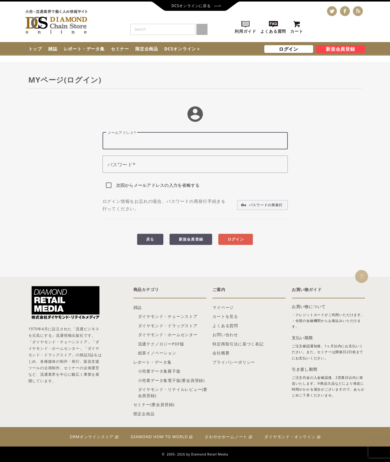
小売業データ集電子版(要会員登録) (171, 380)
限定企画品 (146, 49)
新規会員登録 (340, 49)
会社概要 (220, 353)
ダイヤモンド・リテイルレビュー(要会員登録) (173, 392)
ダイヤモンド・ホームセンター (168, 334)
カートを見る (225, 316)
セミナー (120, 49)
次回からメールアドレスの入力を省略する (158, 185)
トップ (35, 49)
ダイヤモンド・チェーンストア (168, 316)
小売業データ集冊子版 (159, 371)
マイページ (223, 307)
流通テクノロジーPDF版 (161, 344)
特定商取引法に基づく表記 (238, 344)
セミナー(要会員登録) (154, 404)
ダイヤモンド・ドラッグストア (168, 325)
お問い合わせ (225, 334)
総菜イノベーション (157, 353)
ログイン (288, 49)
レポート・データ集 (84, 49)
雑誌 (52, 49)
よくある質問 (225, 325)
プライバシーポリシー (233, 362)
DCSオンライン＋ (182, 49)
